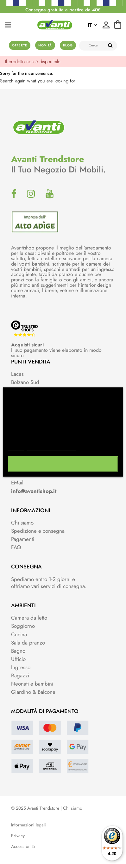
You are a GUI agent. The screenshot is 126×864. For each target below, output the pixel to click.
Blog (68, 45)
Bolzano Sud (25, 382)
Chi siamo (22, 522)
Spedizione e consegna (38, 531)
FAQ (16, 547)
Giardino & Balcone (33, 692)
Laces (17, 374)
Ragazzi (20, 675)
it (92, 25)
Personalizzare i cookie (51, 448)
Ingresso (20, 667)
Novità (45, 45)
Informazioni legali (28, 825)
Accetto (63, 464)
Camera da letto (29, 617)
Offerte (19, 45)
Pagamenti (22, 539)
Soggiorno (23, 626)
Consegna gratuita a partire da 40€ (63, 9)
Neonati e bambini (32, 683)
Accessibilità (23, 846)
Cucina (19, 634)
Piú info (16, 448)
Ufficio (18, 659)
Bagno (18, 651)
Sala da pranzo (28, 642)
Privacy (18, 835)
